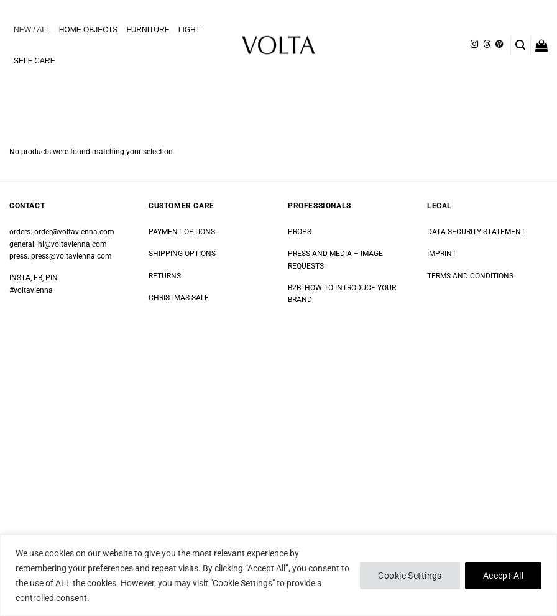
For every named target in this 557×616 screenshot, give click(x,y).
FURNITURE (147, 29)
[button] (520, 45)
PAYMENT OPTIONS (182, 232)
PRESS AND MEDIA (320, 253)
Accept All (503, 576)
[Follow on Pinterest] (499, 44)
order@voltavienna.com (74, 232)
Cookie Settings (409, 576)
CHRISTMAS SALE (179, 297)
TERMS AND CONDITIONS (470, 276)
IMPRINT (441, 253)
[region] (278, 575)
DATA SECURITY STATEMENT (476, 232)
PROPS (299, 232)
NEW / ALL (32, 29)
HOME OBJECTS (88, 29)
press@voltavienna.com (71, 256)
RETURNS (165, 276)
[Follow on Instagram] (474, 44)
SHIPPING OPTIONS (182, 253)
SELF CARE (34, 61)
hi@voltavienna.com (72, 244)
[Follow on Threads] (486, 44)
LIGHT (189, 29)
